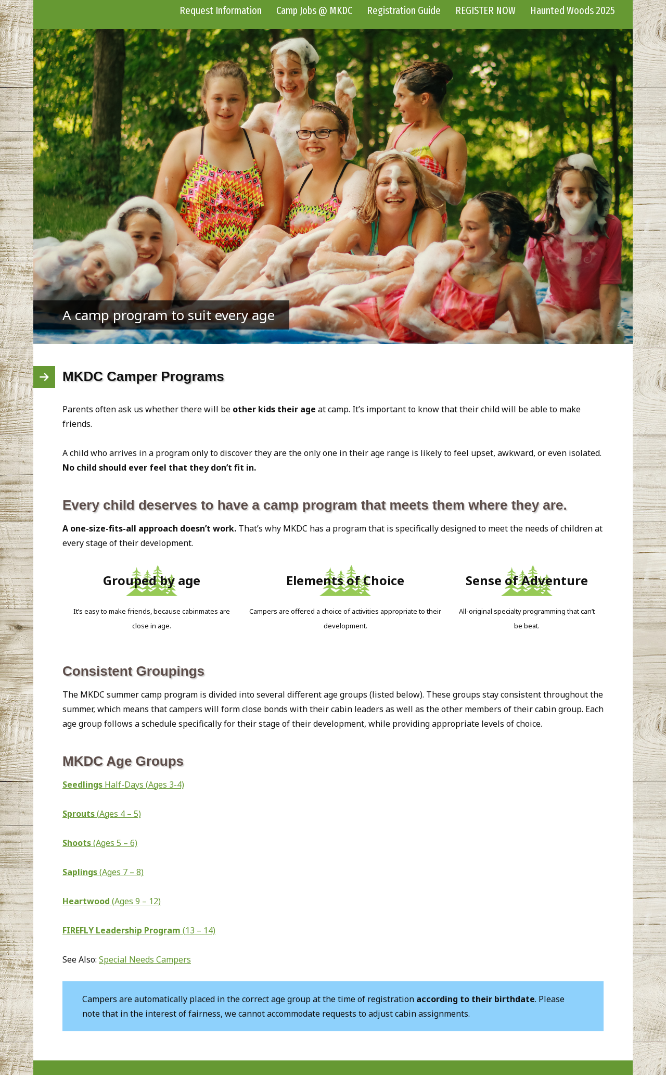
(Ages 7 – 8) (103, 872)
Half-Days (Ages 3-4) (123, 784)
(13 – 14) (199, 930)
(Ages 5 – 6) (99, 843)
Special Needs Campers (145, 959)
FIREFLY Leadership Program (122, 930)
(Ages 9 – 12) (111, 901)
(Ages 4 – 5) (101, 813)
